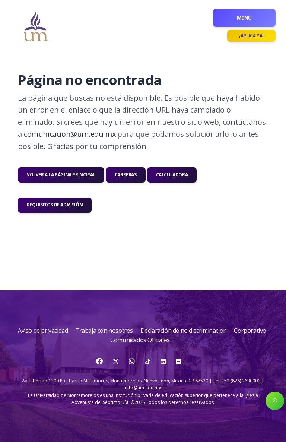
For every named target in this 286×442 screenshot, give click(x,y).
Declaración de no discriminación (184, 330)
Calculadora (172, 174)
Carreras (126, 174)
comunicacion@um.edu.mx (69, 134)
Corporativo (250, 330)
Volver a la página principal (61, 174)
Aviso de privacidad (43, 330)
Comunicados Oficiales (140, 340)
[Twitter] (116, 361)
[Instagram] (132, 361)
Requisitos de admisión (55, 205)
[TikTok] (148, 361)
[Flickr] (178, 361)
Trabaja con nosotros (104, 330)
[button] (275, 401)
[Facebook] (100, 361)
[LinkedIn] (163, 361)
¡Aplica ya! (251, 35)
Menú (244, 17)
